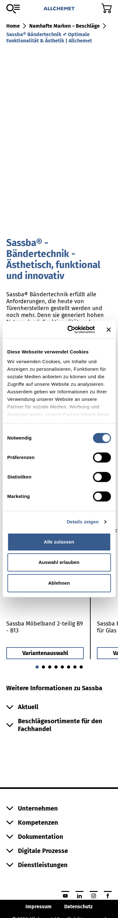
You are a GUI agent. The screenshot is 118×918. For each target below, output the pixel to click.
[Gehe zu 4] (62, 667)
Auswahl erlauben (59, 562)
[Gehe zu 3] (56, 667)
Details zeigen (82, 521)
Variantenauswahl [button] (45, 653)
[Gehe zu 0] (37, 667)
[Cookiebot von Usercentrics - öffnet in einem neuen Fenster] (70, 329)
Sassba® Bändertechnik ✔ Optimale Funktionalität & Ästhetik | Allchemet (49, 37)
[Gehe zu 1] (43, 667)
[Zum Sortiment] (13, 9)
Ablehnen (59, 583)
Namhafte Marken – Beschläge (64, 26)
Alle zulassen (59, 541)
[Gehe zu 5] (68, 667)
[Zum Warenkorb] (106, 8)
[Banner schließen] (108, 329)
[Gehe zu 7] (81, 667)
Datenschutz (78, 907)
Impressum (38, 907)
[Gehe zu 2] (49, 667)
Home (13, 26)
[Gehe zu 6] (74, 667)
